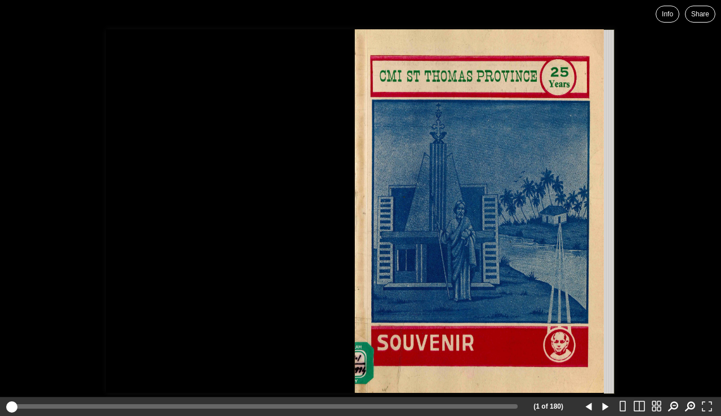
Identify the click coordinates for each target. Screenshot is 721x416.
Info (667, 14)
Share (700, 14)
